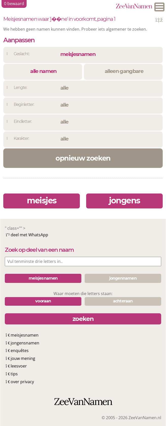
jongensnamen (25, 343)
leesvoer (19, 366)
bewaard (14, 3)
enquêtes (20, 350)
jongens (124, 200)
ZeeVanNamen (134, 7)
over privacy (22, 381)
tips (14, 374)
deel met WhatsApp (29, 235)
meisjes (42, 200)
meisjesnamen (25, 335)
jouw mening (23, 358)
